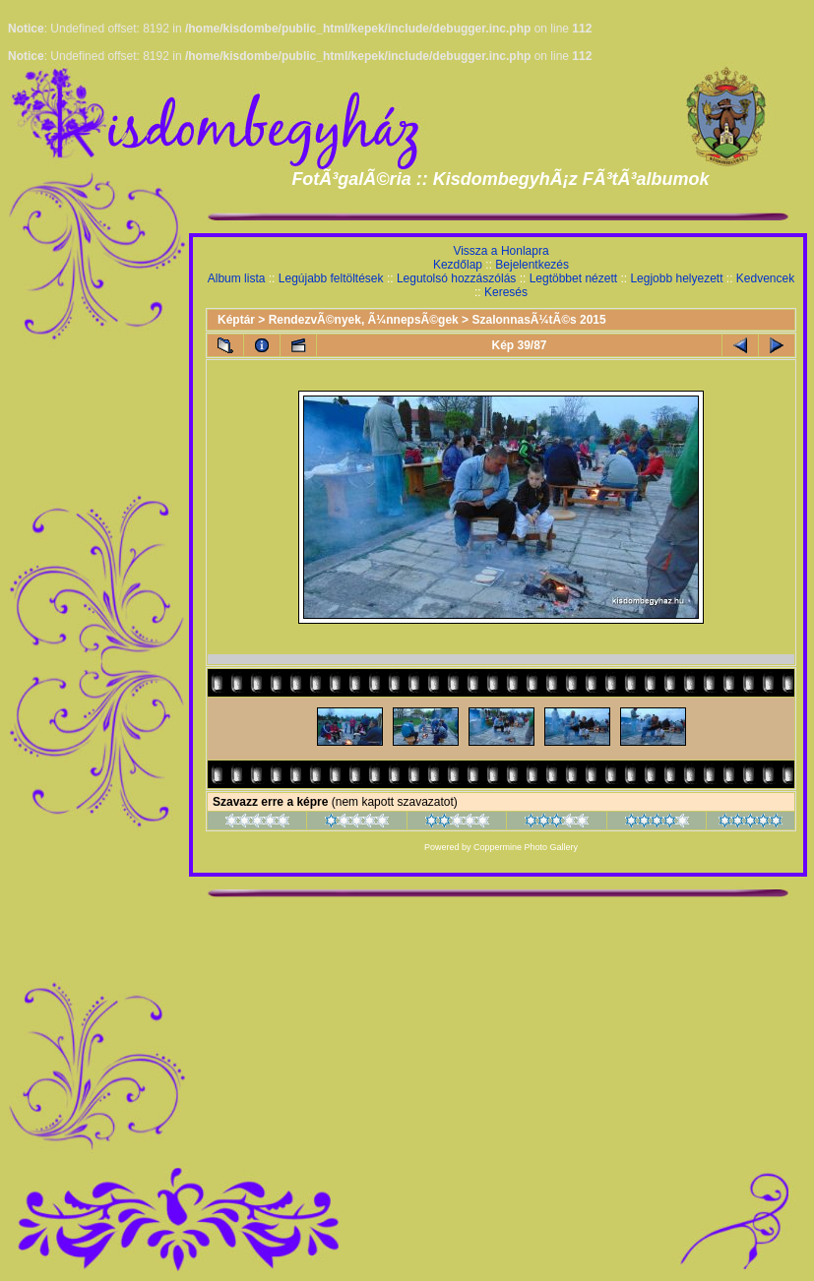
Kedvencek (765, 278)
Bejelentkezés (532, 265)
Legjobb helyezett (676, 278)
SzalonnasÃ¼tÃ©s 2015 (538, 320)
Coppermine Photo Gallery (525, 847)
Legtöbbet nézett (573, 278)
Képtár (236, 320)
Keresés (506, 292)
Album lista (237, 278)
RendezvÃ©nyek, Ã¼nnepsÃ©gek (364, 320)
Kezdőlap (457, 265)
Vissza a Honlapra (500, 251)
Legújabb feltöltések (331, 278)
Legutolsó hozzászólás (456, 278)
